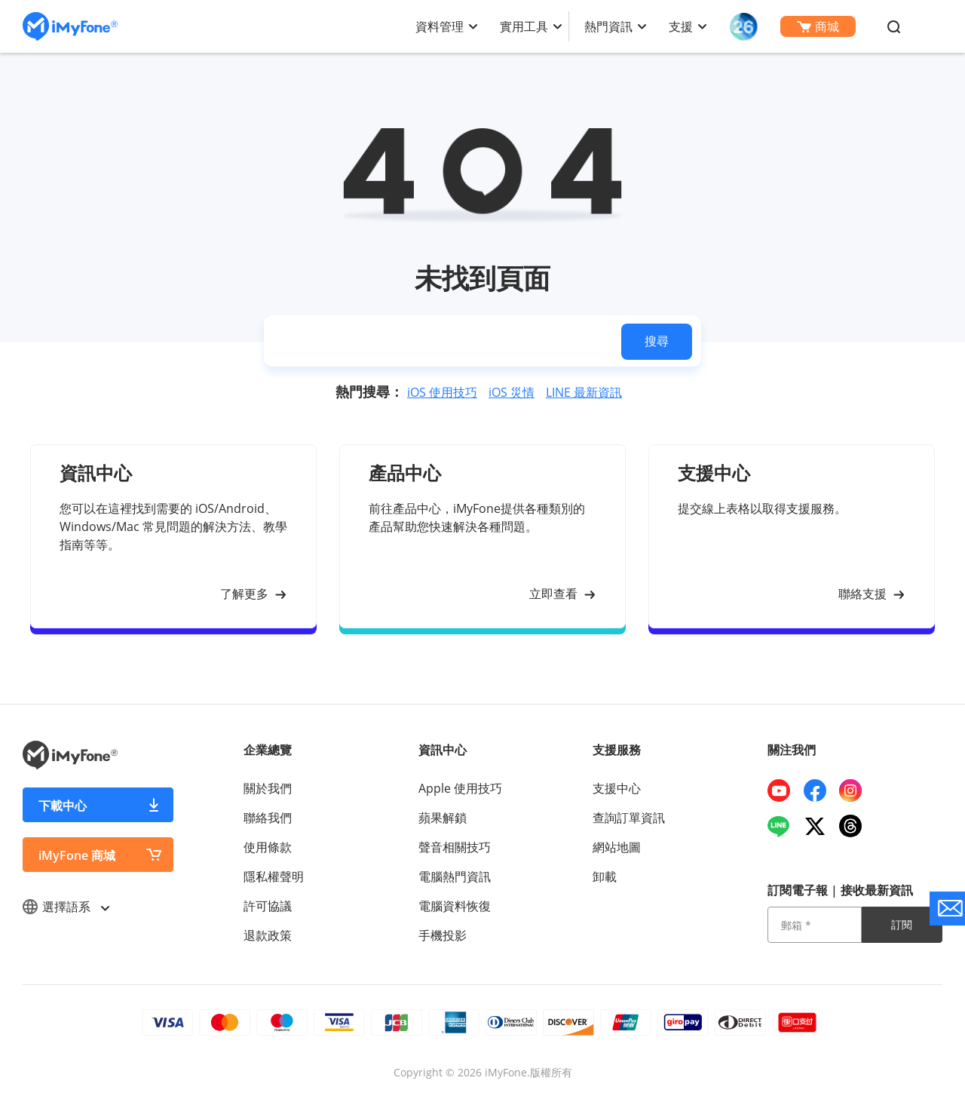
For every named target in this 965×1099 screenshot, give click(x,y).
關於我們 (268, 788)
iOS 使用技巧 (442, 392)
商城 (818, 26)
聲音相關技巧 (454, 847)
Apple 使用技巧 (460, 788)
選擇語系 (66, 906)
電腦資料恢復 (454, 906)
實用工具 (524, 26)
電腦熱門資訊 (454, 876)
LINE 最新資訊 (584, 392)
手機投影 (442, 935)
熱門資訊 (608, 26)
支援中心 (617, 788)
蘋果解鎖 (442, 817)
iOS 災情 (512, 392)
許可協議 (268, 906)
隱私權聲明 (274, 876)
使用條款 (268, 847)
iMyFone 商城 (76, 855)
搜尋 (657, 341)
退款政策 (268, 935)
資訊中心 (442, 749)
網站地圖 (617, 847)
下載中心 (62, 805)
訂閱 (901, 924)
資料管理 (439, 26)
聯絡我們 (268, 817)
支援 (681, 26)
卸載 (605, 876)
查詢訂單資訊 (629, 817)
